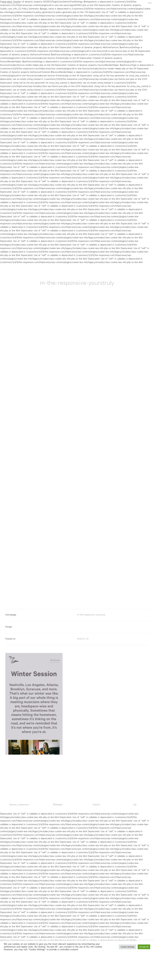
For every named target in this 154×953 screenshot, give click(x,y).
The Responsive (11, 2)
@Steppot (58, 804)
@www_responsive (19, 804)
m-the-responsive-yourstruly (91, 614)
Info (150, 2)
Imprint (96, 804)
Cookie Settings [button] (127, 947)
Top (134, 804)
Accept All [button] (144, 947)
